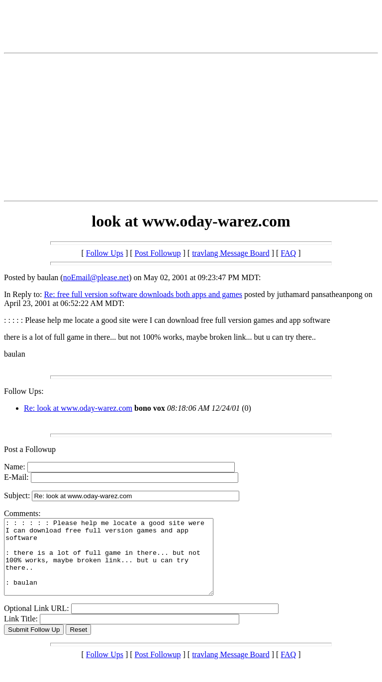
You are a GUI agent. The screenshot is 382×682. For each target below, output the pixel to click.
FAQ (288, 253)
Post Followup (158, 253)
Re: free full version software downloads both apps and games (143, 294)
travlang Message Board (231, 253)
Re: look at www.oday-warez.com (78, 408)
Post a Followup (30, 449)
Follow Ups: (24, 391)
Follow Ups (104, 253)
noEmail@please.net (96, 277)
